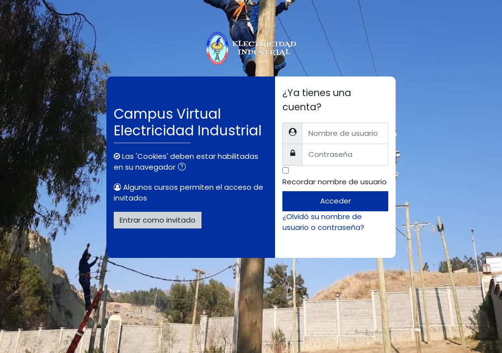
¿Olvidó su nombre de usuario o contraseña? (323, 221)
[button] (183, 168)
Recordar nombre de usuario (334, 181)
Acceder (335, 201)
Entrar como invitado (158, 220)
